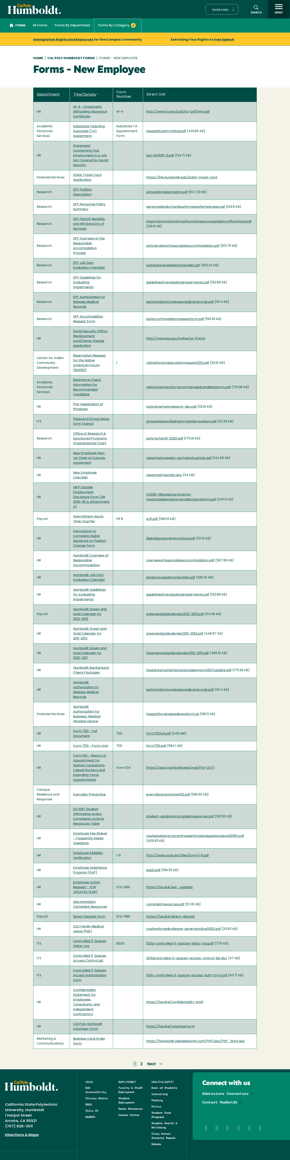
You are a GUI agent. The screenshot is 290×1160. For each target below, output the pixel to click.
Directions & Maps (22, 1135)
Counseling (159, 1094)
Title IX (91, 1110)
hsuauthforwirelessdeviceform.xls (172, 714)
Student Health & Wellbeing (164, 1125)
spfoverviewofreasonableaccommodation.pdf (183, 246)
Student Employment (126, 1100)
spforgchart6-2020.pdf (164, 438)
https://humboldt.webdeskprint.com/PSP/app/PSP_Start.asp (195, 1041)
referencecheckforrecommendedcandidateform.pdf (188, 387)
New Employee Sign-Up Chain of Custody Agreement (89, 458)
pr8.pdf (152, 519)
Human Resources (130, 1108)
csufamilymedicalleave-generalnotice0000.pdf (183, 929)
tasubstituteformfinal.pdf (166, 131)
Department (48, 95)
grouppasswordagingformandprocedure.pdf (181, 421)
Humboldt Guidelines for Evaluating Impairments (89, 594)
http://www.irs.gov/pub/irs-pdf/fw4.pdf (178, 111)
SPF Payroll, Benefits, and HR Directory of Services (89, 224)
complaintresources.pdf (165, 904)
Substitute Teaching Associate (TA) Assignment (89, 131)
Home (38, 58)
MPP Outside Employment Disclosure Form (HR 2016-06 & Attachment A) (91, 497)
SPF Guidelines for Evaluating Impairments (87, 282)
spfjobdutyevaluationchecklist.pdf (173, 265)
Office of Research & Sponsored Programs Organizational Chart (90, 438)
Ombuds (156, 1144)
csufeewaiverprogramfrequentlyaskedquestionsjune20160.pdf (195, 836)
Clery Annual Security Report (163, 1135)
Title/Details (86, 95)
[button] (221, 9)
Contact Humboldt (220, 1102)
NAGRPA (90, 1117)
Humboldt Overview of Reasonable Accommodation (91, 560)
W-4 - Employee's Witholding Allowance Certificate (90, 111)
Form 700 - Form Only (90, 746)
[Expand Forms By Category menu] (133, 25)
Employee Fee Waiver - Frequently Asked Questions (90, 838)
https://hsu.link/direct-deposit (170, 916)
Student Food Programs (161, 1115)
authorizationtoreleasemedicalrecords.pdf (180, 302)
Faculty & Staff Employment (130, 1090)
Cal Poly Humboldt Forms (71, 58)
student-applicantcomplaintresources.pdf (180, 816)
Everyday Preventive (89, 794)
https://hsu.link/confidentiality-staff (174, 1002)
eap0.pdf (153, 870)
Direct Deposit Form (89, 916)
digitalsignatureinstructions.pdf (170, 538)
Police (156, 1106)
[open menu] (278, 9)
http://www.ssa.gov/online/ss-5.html (175, 338)
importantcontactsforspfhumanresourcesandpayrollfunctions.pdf (199, 221)
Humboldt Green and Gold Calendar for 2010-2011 (90, 653)
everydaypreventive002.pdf (168, 794)
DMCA (88, 1104)
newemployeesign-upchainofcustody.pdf (179, 458)
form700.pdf (156, 746)
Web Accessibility (95, 1090)
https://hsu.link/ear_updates (169, 887)
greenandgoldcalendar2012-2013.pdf (175, 614)
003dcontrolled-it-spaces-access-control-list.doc (186, 958)
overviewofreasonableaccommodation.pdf (180, 560)
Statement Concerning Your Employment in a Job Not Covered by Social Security (90, 155)
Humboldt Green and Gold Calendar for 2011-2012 (90, 633)
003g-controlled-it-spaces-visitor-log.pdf (179, 943)
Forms (18, 26)
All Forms (40, 25)
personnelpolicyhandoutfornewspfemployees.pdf (185, 207)
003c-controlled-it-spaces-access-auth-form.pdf (186, 975)
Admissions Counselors (225, 1093)
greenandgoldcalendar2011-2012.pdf (174, 633)
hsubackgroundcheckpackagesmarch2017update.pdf (189, 670)
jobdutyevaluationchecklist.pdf (170, 577)
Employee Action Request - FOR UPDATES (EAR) (86, 887)
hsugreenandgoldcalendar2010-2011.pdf (177, 653)
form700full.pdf (158, 733)
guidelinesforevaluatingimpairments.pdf (177, 282)
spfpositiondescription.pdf (167, 192)
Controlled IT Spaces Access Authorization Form (90, 975)
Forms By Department (72, 25)
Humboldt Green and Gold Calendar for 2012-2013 (90, 614)
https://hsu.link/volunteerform (170, 1026)
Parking (157, 1100)
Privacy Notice (96, 1098)
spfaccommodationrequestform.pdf (175, 319)
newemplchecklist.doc (164, 475)
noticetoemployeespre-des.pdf (171, 407)
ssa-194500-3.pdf (160, 155)
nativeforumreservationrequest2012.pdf (177, 363)
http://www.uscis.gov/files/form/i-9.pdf (177, 855)
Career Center (128, 1115)
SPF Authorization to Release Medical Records (89, 302)
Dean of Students (164, 1087)
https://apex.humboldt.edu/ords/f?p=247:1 (180, 768)
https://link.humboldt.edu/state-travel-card (181, 177)
